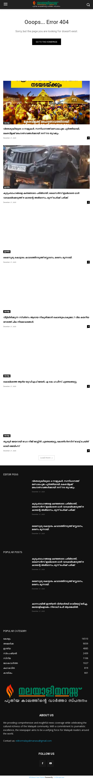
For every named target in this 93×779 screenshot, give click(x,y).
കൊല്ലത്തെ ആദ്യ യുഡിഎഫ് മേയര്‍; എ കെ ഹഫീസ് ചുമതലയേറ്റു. (40, 382)
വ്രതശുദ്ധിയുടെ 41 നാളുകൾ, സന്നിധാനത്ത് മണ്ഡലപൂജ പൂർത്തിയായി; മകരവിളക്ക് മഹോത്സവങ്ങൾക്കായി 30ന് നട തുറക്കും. (55, 484)
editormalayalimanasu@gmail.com (34, 740)
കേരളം (7, 123)
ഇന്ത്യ (7, 187)
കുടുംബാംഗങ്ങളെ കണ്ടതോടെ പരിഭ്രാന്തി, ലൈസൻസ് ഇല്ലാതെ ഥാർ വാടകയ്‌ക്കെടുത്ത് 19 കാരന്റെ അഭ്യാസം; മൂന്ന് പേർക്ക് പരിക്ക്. (58, 507)
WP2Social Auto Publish (36, 777)
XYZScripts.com (59, 777)
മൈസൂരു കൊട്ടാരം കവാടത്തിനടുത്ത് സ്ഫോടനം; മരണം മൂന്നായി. (37, 258)
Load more (46, 457)
